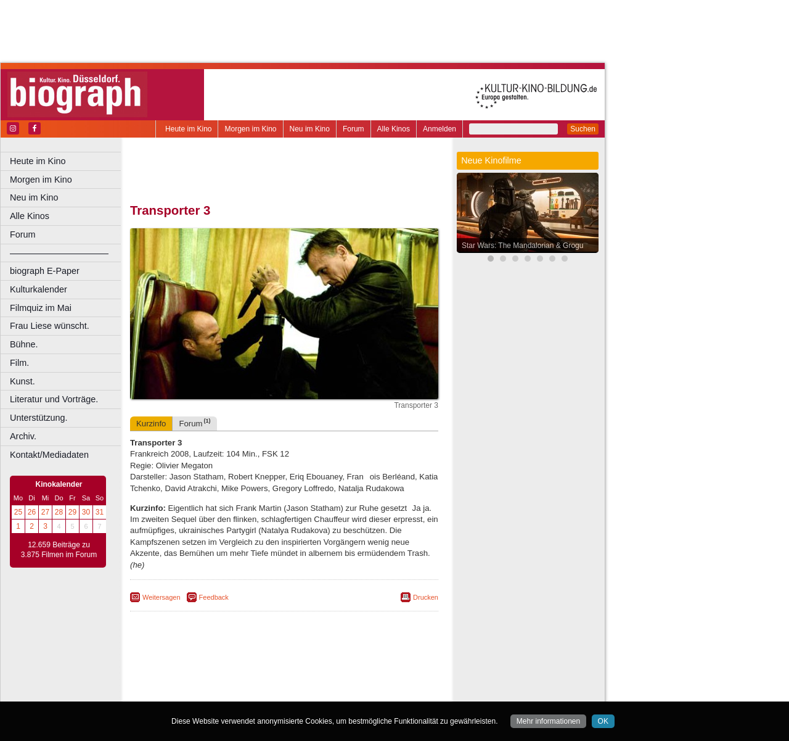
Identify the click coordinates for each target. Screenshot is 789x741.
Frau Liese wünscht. (49, 326)
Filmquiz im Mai (41, 308)
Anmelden (439, 129)
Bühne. (24, 344)
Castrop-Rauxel (254, 692)
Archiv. (23, 436)
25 (18, 512)
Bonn (216, 692)
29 (72, 512)
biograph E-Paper (45, 271)
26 (32, 512)
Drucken (425, 597)
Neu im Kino (310, 129)
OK (603, 721)
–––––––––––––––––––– (59, 253)
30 (86, 512)
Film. (19, 363)
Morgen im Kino (250, 129)
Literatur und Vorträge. (54, 399)
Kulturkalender (38, 289)
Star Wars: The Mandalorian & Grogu (522, 245)
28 (59, 512)
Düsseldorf (338, 692)
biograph (185, 681)
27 (45, 512)
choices (218, 681)
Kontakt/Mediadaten (49, 455)
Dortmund (300, 692)
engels (247, 681)
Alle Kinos (393, 129)
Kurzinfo (151, 423)
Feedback (214, 597)
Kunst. (22, 381)
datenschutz (334, 672)
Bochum (189, 692)
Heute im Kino (188, 129)
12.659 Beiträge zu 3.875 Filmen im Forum (59, 549)
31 (100, 512)
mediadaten (380, 672)
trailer (284, 681)
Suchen (582, 129)
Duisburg (375, 692)
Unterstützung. (39, 418)
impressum (290, 672)
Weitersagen (161, 597)
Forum (353, 129)
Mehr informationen (548, 721)
